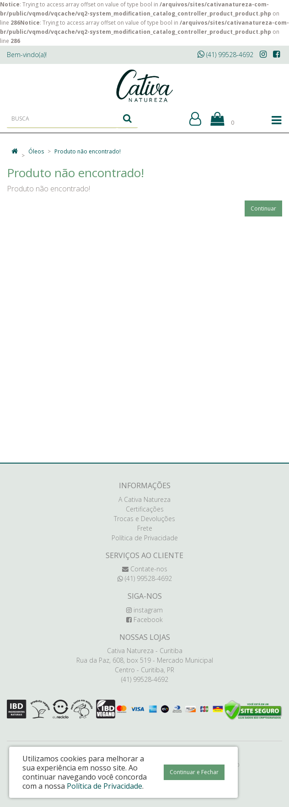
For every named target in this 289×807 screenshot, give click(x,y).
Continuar (263, 208)
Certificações (145, 509)
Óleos (36, 151)
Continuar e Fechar (194, 772)
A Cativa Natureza (144, 499)
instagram (144, 610)
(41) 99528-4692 (225, 54)
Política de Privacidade (145, 537)
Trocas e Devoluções (144, 518)
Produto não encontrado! (87, 151)
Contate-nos (144, 568)
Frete (144, 528)
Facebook (144, 619)
